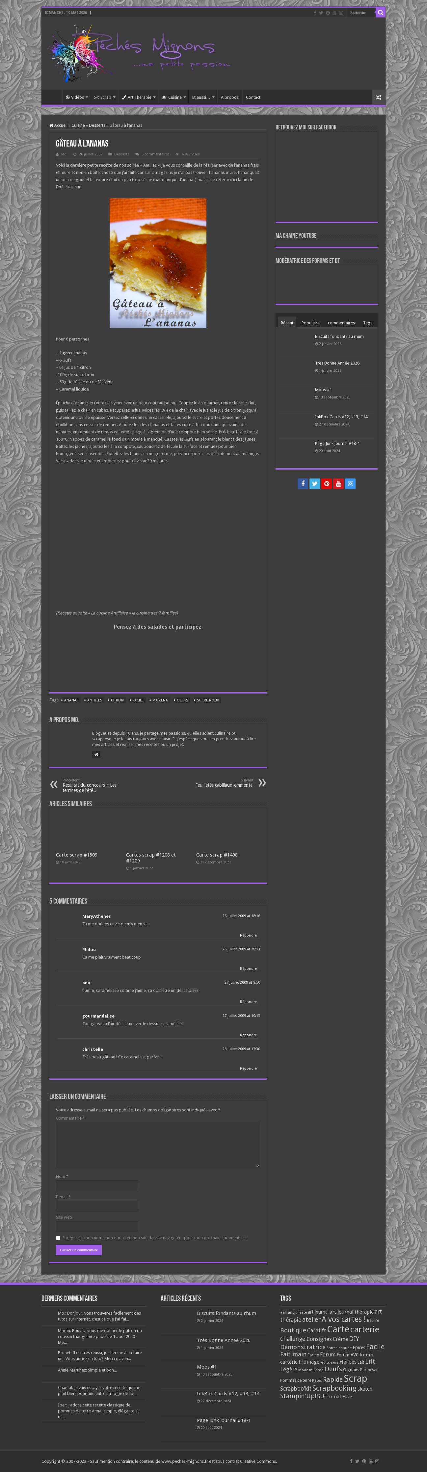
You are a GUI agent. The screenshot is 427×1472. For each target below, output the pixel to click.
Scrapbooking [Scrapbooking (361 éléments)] (334, 1388)
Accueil (53, 96)
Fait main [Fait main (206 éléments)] (293, 1354)
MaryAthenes (96, 916)
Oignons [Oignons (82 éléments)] (351, 1369)
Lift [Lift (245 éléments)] (370, 1361)
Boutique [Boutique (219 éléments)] (293, 1330)
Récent (287, 322)
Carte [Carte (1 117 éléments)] (338, 1329)
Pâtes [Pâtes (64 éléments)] (317, 1380)
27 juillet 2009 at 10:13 (241, 1016)
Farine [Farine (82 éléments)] (313, 1354)
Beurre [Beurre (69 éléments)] (373, 1320)
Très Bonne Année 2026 (337, 363)
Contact (253, 97)
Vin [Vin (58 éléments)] (350, 1397)
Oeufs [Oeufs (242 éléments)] (333, 1369)
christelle (92, 1049)
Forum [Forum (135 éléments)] (327, 1354)
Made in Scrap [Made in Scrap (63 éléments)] (311, 1370)
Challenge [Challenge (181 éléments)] (293, 1339)
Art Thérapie (136, 97)
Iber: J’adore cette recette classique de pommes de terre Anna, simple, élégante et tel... (98, 1411)
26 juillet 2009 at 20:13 (241, 949)
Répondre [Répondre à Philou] (248, 969)
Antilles (94, 700)
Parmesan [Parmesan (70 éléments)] (369, 1370)
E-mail (63, 1196)
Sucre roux (208, 700)
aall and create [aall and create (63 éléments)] (293, 1312)
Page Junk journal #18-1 (337, 443)
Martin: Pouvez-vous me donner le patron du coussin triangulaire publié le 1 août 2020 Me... (100, 1336)
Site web (64, 1217)
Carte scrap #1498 (217, 855)
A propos (230, 97)
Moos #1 (323, 389)
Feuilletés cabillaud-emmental (220, 783)
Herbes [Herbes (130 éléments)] (348, 1362)
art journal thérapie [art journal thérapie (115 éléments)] (352, 1312)
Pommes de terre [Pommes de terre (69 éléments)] (295, 1380)
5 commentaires (156, 154)
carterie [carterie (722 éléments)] (364, 1329)
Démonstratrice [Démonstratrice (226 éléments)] (303, 1347)
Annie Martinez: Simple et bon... (87, 1370)
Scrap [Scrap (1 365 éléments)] (355, 1378)
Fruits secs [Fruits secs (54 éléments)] (329, 1362)
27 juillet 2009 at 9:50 (242, 982)
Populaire (311, 322)
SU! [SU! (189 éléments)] (321, 1396)
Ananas (71, 700)
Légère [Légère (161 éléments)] (288, 1369)
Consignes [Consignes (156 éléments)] (319, 1339)
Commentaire (70, 1118)
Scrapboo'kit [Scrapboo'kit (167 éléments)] (295, 1388)
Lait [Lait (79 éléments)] (361, 1362)
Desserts (97, 125)
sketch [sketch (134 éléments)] (365, 1389)
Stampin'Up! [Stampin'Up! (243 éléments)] (298, 1396)
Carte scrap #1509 (76, 855)
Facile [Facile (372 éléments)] (375, 1347)
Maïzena (160, 700)
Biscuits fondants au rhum (339, 336)
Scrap (102, 97)
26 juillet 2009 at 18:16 (241, 916)
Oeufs (182, 700)
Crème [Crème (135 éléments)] (340, 1339)
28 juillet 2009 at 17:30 (241, 1049)
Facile (138, 700)
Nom (62, 1176)
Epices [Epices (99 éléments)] (359, 1347)
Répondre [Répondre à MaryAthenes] (248, 935)
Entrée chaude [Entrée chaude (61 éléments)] (339, 1348)
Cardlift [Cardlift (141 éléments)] (316, 1330)
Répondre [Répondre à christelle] (248, 1068)
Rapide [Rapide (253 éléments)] (333, 1379)
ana (86, 982)
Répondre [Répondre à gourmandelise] (248, 1035)
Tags (367, 322)
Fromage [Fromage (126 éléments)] (309, 1362)
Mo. (64, 154)
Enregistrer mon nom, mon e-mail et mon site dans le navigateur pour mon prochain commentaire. (155, 1237)
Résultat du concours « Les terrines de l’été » (96, 785)
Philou (89, 949)
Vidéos (75, 97)
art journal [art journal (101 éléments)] (318, 1312)
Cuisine (172, 97)
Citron (117, 700)
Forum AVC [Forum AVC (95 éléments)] (347, 1354)
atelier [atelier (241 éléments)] (311, 1319)
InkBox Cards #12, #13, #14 (341, 416)
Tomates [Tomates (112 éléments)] (336, 1397)
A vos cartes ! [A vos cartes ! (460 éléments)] (344, 1319)
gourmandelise (98, 1016)
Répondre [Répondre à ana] (248, 1002)
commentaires (341, 322)
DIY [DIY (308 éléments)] (354, 1339)
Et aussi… (201, 97)
